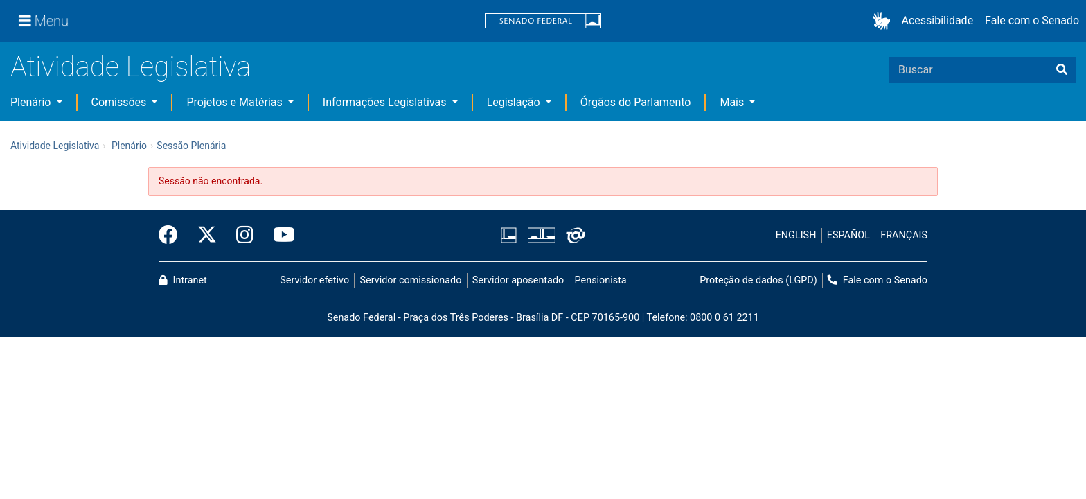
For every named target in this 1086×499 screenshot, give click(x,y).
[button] (884, 21)
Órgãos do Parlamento (635, 102)
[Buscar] (1062, 70)
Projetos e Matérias (235, 102)
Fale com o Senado (1032, 20)
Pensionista (601, 280)
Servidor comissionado (411, 280)
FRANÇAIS (903, 235)
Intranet (183, 280)
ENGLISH (796, 235)
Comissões (120, 102)
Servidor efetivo (314, 280)
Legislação (515, 102)
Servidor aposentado (518, 280)
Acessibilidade (938, 20)
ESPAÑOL (848, 235)
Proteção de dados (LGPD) (758, 280)
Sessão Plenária (191, 145)
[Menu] (43, 20)
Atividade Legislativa (130, 67)
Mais (733, 102)
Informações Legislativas (386, 102)
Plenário (31, 102)
